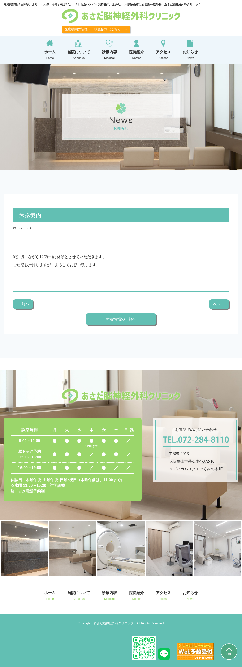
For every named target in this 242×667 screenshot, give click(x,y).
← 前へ (23, 304)
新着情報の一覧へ (121, 319)
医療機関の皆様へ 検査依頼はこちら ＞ (96, 29)
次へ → (219, 304)
